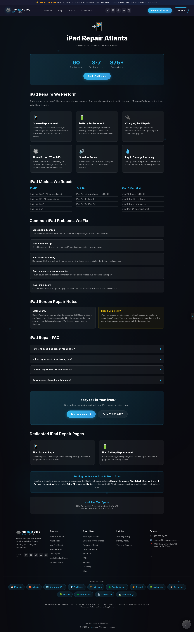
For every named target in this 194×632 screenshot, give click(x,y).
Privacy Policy (122, 541)
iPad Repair (55, 554)
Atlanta (34, 587)
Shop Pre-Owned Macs (93, 541)
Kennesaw (176, 587)
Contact (71, 10)
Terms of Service (124, 545)
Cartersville (105, 594)
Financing (87, 566)
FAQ (85, 558)
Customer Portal (90, 549)
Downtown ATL (55, 587)
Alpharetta (156, 587)
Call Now (180, 10)
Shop (60, 10)
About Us (87, 554)
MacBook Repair (57, 536)
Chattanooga (126, 594)
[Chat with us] (186, 624)
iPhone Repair (56, 549)
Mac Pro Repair (56, 545)
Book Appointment (160, 10)
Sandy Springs (117, 587)
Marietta (16, 587)
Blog (85, 571)
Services (48, 10)
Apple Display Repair (59, 558)
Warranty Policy (123, 536)
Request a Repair (90, 545)
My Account (86, 10)
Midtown (96, 587)
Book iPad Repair (97, 76)
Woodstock (84, 594)
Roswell (137, 587)
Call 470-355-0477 (113, 414)
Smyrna (65, 594)
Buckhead (76, 587)
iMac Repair (55, 541)
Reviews (87, 562)
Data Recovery (56, 562)
